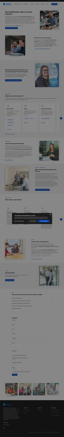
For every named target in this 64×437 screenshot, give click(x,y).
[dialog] (32, 218)
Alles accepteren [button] (43, 221)
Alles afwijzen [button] (33, 221)
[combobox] (50, 214)
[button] (19, 221)
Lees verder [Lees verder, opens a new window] (46, 218)
